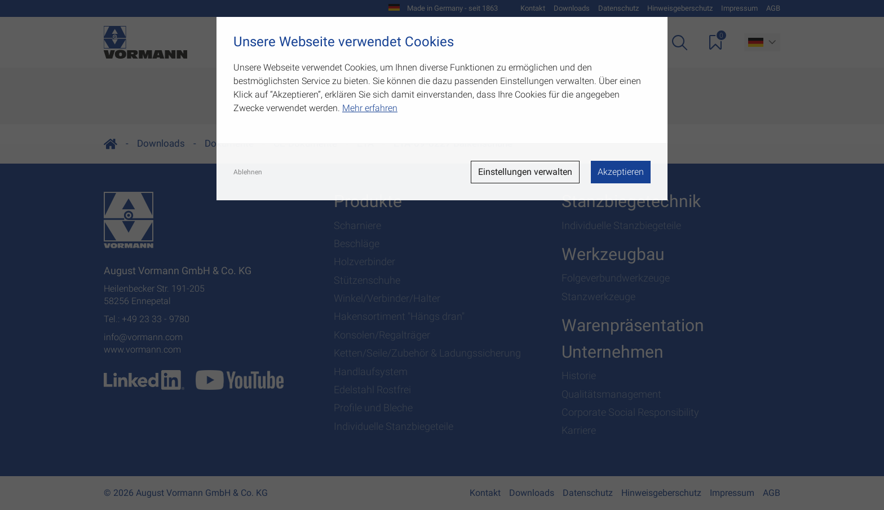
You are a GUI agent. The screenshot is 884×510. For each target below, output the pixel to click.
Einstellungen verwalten (525, 171)
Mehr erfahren (369, 108)
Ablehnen (247, 172)
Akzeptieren (621, 171)
